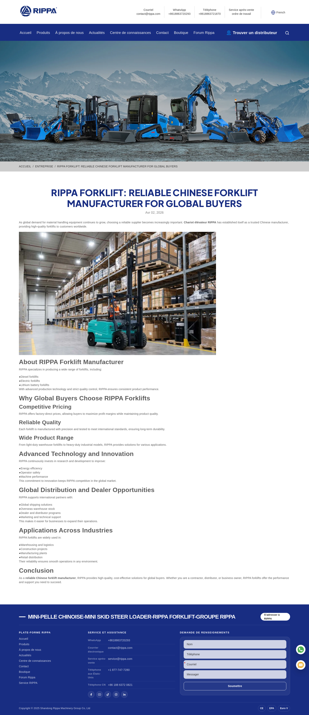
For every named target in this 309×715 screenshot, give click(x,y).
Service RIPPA (28, 682)
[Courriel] (300, 665)
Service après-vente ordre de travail (241, 11)
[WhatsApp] (300, 649)
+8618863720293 (119, 640)
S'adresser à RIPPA (272, 616)
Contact (162, 33)
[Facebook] (91, 694)
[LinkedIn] (124, 694)
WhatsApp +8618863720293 (179, 11)
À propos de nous (69, 33)
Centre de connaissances (130, 33)
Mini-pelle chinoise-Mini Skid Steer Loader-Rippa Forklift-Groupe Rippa (131, 617)
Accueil (25, 33)
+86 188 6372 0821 (120, 684)
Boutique (181, 33)
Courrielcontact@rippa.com (148, 11)
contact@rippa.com (120, 647)
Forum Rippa (204, 33)
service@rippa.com (120, 658)
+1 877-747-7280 (119, 669)
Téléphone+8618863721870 (210, 11)
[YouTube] (99, 694)
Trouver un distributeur (255, 33)
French (280, 12)
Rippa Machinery (63, 708)
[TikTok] (107, 694)
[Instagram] (116, 694)
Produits (43, 33)
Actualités (97, 33)
